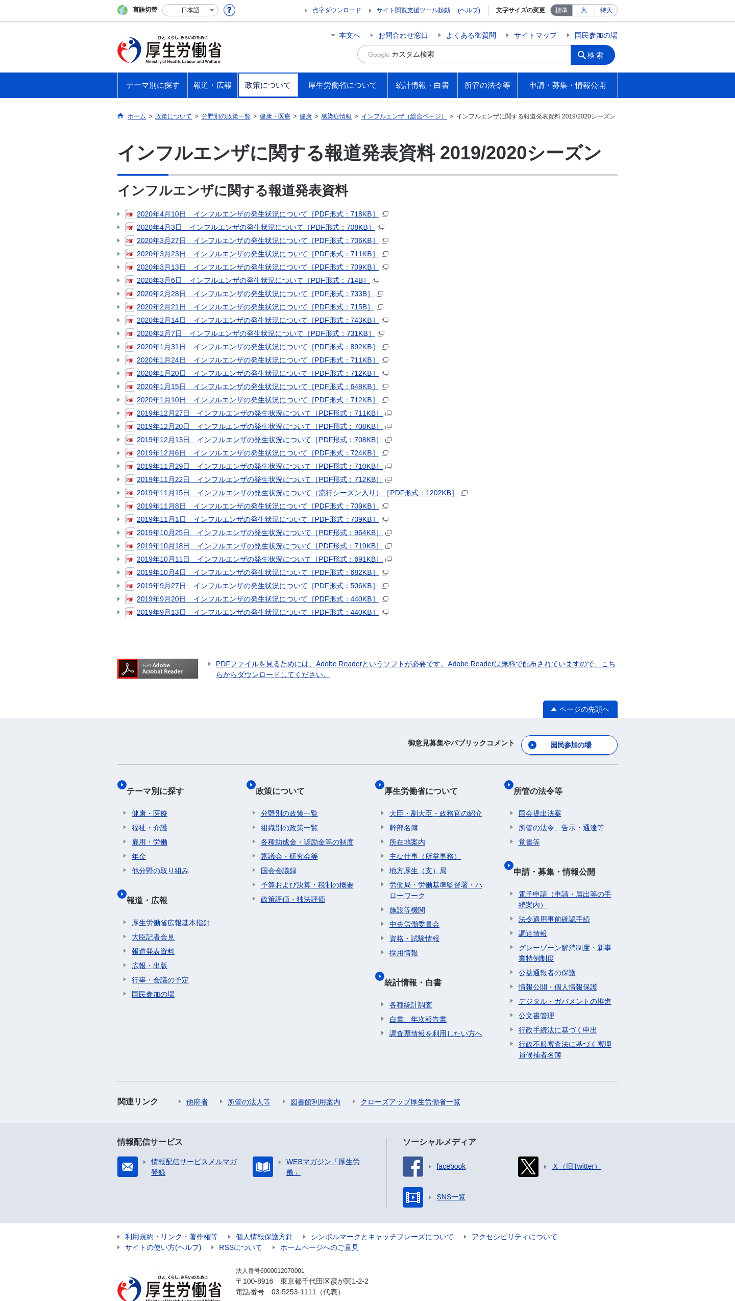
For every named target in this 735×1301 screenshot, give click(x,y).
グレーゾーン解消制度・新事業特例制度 (565, 926)
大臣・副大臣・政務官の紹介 (435, 798)
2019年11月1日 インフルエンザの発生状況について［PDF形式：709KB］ (256, 519)
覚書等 (529, 827)
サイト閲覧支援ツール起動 (413, 10)
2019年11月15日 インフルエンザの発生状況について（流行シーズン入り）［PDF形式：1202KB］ (296, 493)
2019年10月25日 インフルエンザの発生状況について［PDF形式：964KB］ (258, 532)
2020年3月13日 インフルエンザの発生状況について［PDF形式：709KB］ (256, 267)
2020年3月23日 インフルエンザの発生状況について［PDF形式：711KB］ (256, 254)
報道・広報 (152, 879)
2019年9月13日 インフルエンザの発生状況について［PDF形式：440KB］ (256, 612)
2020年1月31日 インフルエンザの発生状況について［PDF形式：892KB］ (256, 347)
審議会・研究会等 (289, 841)
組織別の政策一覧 (289, 812)
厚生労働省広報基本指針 (171, 896)
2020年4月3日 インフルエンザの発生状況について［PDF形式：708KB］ (254, 227)
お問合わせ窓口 (403, 35)
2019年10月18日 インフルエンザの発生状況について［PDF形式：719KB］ (258, 546)
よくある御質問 (471, 35)
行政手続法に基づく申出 (558, 1003)
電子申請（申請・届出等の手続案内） (565, 872)
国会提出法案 (540, 798)
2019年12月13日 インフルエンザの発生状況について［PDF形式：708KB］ (258, 440)
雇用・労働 (149, 827)
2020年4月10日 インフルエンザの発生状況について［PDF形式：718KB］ (256, 214)
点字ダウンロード (336, 10)
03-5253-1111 (294, 1265)
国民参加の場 (596, 35)
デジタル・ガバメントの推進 (565, 975)
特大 (606, 10)
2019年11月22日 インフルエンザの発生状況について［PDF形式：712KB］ (258, 479)
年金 (139, 841)
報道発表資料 (153, 925)
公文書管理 (536, 989)
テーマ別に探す (160, 781)
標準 (561, 10)
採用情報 (403, 937)
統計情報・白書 (418, 961)
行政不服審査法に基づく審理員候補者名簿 (565, 1023)
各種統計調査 (410, 978)
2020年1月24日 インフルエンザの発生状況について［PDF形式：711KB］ (256, 360)
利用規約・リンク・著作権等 (171, 1210)
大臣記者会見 (153, 910)
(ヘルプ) (469, 10)
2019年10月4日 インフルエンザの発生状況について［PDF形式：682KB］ (256, 572)
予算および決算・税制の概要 (307, 869)
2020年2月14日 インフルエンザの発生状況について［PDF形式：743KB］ (256, 320)
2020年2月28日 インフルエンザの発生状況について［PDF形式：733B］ (254, 293)
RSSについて (240, 1221)
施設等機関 (407, 894)
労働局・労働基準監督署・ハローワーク (435, 874)
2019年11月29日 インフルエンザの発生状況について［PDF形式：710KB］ (258, 466)
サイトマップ (535, 35)
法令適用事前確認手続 (554, 892)
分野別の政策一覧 (289, 798)
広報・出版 (149, 939)
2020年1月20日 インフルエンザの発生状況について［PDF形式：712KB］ (256, 373)
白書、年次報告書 (418, 993)
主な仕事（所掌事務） (425, 841)
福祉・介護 (149, 812)
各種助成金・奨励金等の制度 (307, 827)
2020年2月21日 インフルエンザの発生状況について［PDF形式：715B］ (254, 307)
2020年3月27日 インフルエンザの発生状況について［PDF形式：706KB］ (256, 240)
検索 (599, 54)
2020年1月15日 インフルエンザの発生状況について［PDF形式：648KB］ (256, 386)
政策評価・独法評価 (293, 884)
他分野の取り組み (160, 855)
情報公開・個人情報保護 (558, 960)
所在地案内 (407, 827)
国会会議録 (279, 855)
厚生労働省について (426, 781)
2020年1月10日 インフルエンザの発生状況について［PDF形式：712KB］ (256, 400)
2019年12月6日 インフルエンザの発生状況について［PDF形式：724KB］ (256, 453)
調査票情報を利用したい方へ (435, 1007)
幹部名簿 (403, 812)
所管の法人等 (249, 1075)
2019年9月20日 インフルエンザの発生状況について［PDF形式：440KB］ (256, 599)
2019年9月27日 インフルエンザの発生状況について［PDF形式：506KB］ (256, 586)
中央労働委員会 (414, 909)
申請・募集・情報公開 (559, 850)
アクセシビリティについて (514, 1210)
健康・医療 (149, 798)
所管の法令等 (543, 781)
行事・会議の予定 (160, 953)
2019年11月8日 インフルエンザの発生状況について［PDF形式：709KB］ (256, 506)
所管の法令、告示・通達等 (561, 812)
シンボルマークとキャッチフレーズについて (382, 1210)
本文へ (349, 35)
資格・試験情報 (414, 923)
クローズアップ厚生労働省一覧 (410, 1075)
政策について (285, 781)
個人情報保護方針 (264, 1210)
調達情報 (533, 907)
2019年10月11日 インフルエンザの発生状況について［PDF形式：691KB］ (258, 559)
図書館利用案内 (315, 1075)
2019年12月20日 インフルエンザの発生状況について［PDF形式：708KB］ (258, 426)
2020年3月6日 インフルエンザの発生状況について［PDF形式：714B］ (252, 280)
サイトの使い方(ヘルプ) (163, 1221)
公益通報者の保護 (547, 946)
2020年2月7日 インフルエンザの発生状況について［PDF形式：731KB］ (254, 333)
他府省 (197, 1075)
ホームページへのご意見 (319, 1221)
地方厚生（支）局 (418, 855)
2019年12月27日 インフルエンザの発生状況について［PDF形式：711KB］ (258, 413)
